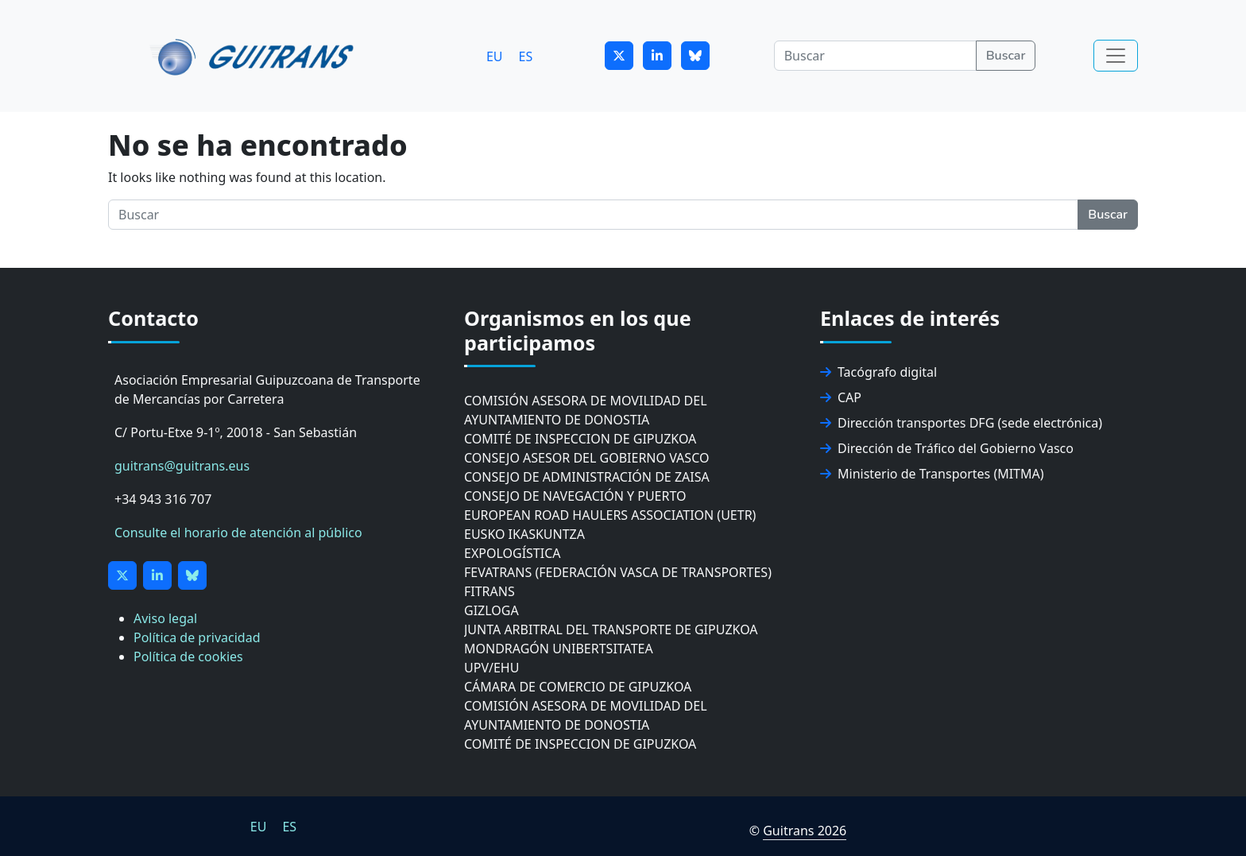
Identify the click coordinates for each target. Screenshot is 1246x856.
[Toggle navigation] (1115, 56)
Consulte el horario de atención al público (238, 532)
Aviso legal (165, 618)
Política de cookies (188, 656)
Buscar (1006, 55)
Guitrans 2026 (804, 830)
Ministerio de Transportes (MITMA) (932, 473)
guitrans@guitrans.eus (182, 465)
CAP (840, 397)
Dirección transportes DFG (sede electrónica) (961, 423)
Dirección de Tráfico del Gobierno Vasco (947, 448)
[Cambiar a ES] (526, 56)
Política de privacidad (197, 637)
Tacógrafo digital (878, 372)
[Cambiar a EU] (494, 56)
